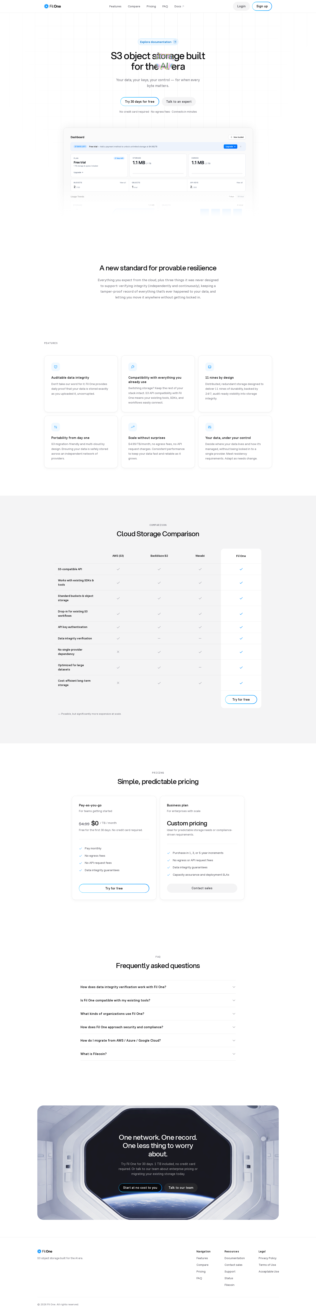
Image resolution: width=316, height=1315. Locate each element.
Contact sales (233, 1264)
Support (230, 1271)
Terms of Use (267, 1264)
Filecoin (229, 1285)
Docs (179, 6)
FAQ (165, 6)
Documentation (235, 1258)
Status (229, 1278)
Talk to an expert (179, 101)
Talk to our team (180, 1191)
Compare (134, 6)
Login (241, 6)
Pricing (151, 6)
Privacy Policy (268, 1258)
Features (115, 6)
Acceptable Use (269, 1271)
